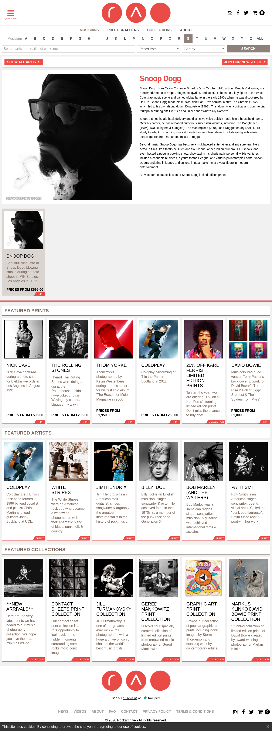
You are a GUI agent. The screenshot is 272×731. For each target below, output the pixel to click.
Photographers (123, 30)
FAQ (112, 711)
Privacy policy (157, 711)
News (63, 711)
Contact (129, 711)
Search (248, 49)
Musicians (89, 30)
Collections (159, 30)
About (186, 30)
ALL (260, 38)
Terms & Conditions (195, 711)
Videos (80, 711)
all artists (23, 62)
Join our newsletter (244, 62)
